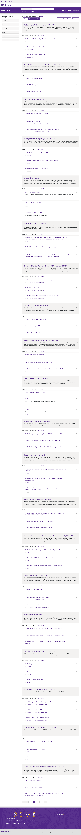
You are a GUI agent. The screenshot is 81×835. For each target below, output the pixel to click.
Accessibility (40, 832)
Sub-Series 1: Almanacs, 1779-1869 (33, 599)
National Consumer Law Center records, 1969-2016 (41, 340)
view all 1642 (41, 465)
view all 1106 (41, 351)
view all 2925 (41, 110)
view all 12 (40, 316)
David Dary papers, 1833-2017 (34, 99)
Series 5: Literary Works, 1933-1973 (34, 332)
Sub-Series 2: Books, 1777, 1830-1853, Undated (36, 607)
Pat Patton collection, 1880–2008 (35, 615)
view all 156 (41, 35)
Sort (63, 18)
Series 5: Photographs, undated (34, 787)
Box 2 (28, 759)
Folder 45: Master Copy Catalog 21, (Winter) (37, 113)
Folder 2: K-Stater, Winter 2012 (33, 78)
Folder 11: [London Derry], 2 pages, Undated (37, 597)
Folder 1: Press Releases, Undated (34, 354)
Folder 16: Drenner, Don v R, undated (35, 749)
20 (74, 18)
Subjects (4, 40)
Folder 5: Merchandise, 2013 (33, 91)
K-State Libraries (10, 818)
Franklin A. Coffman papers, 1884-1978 (36, 305)
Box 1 (48, 131)
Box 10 (28, 41)
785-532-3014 (9, 823)
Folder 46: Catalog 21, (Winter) (33, 121)
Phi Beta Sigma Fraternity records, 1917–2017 (39, 25)
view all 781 (41, 149)
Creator (4, 24)
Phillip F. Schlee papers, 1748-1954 (35, 575)
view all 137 (41, 625)
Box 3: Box (29, 666)
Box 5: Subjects (30, 49)
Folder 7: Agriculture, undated (33, 664)
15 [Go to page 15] (50, 802)
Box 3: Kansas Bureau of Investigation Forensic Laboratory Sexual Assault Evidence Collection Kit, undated (45, 794)
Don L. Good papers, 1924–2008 (34, 455)
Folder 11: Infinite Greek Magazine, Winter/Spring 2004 (40, 39)
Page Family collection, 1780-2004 (35, 223)
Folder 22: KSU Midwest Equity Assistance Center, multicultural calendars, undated (45, 642)
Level (3, 32)
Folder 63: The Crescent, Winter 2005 (35, 54)
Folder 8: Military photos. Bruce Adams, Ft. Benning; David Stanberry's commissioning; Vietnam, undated (44, 514)
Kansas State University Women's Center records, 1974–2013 (44, 767)
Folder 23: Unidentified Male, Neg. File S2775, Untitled (40, 153)
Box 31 (28, 357)
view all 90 (40, 738)
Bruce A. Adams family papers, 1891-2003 (37, 499)
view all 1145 (41, 234)
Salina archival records (31, 178)
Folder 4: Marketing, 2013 (32, 85)
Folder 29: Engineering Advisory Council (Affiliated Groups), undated (44, 434)
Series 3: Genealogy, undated (33, 326)
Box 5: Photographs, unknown (33, 192)
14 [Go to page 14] (48, 802)
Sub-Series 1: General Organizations (34, 282)
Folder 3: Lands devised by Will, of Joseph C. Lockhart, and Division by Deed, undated (46, 469)
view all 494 (41, 586)
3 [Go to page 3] (38, 802)
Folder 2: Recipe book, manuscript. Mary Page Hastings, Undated (43, 247)
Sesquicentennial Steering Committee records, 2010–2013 (43, 64)
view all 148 (41, 546)
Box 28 (28, 482)
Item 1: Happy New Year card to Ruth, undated (38, 702)
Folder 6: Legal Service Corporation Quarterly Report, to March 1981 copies (46, 369)
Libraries (8, 5)
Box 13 (28, 249)
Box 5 (43, 282)
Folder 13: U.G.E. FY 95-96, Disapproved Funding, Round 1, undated (43, 558)
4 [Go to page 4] (40, 802)
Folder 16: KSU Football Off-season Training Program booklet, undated (44, 635)
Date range (4, 28)
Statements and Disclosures (29, 832)
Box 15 (28, 241)
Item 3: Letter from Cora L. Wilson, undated (37, 717)
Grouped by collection (34, 18)
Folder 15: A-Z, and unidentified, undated (36, 757)
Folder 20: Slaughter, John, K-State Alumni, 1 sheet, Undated (41, 160)
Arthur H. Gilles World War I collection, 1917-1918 (40, 689)
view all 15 (40, 777)
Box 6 (28, 552)
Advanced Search (24, 11)
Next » (41, 16)
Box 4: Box (29, 682)
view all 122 (41, 188)
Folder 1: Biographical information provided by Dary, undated (42, 129)
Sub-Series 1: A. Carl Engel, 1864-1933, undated (36, 131)
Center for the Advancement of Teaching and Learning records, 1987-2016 (48, 536)
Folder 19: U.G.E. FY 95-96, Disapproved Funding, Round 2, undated (43, 565)
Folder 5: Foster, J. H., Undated (33, 589)
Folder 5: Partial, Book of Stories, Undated (36, 605)
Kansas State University (6, 1)
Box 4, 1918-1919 (30, 704)
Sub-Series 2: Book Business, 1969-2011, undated (36, 116)
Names (3, 36)
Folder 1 (27, 399)
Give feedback (60, 814)
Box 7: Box (29, 155)
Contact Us (18, 832)
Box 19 (43, 599)
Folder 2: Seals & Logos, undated (34, 679)
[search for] (43, 9)
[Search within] (26, 9)
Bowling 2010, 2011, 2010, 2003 (33, 213)
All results (25, 18)
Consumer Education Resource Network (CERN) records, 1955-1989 (46, 266)
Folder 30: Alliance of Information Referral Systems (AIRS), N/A (42, 296)
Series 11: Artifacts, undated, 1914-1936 (36, 319)
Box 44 (48, 116)
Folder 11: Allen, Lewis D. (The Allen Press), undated (39, 741)
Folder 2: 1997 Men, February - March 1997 (37, 168)
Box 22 (28, 473)
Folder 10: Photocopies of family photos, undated (38, 527)
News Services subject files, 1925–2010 (37, 421)
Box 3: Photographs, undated (33, 780)
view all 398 (41, 660)
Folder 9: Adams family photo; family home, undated (39, 521)
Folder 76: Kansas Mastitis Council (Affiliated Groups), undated (42, 440)
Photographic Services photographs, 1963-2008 (40, 139)
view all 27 (40, 389)
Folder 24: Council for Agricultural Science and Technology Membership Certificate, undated (45, 479)
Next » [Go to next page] (30, 802)
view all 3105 (41, 276)
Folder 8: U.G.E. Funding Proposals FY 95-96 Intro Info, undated (42, 550)
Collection (4, 20)
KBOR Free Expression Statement (52, 832)
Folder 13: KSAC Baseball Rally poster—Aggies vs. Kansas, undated (43, 628)
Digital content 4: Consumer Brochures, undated (38, 362)
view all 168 (41, 430)
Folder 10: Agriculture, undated (33, 672)
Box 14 (28, 591)
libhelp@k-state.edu (19, 823)
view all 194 (41, 510)
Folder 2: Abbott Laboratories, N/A (34, 288)
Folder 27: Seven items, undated (41, 704)
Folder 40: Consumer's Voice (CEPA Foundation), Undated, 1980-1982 (44, 280)
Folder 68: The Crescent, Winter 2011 (35, 47)
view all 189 (41, 698)
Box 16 (28, 371)
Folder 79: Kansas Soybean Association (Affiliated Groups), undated (43, 447)
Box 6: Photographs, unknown (33, 202)
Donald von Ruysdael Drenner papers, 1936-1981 (40, 727)
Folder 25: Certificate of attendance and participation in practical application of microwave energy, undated (47, 488)
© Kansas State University (67, 832)
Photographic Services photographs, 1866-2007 (40, 651)
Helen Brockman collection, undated (36, 378)
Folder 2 (27, 409)
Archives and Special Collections (70, 10)
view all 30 (40, 75)
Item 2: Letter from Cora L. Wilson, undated (37, 710)
